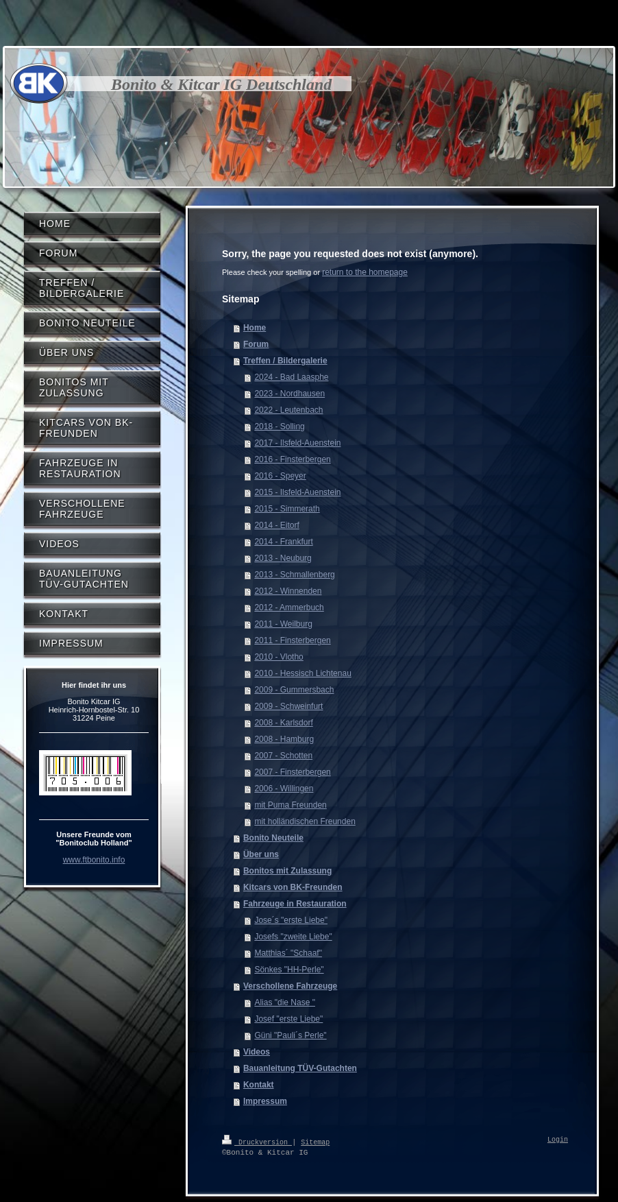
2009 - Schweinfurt (288, 706)
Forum (256, 344)
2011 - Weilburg (283, 624)
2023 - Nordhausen (289, 393)
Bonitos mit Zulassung (287, 871)
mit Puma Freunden (290, 805)
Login (557, 1140)
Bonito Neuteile (273, 838)
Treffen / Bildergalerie (285, 360)
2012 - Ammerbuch (288, 607)
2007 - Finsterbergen (292, 772)
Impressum (265, 1101)
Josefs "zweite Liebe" (293, 936)
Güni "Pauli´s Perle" (290, 1035)
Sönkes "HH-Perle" (288, 969)
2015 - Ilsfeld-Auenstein (297, 492)
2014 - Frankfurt (283, 541)
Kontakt (258, 1085)
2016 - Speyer (280, 476)
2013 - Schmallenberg (294, 574)
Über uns (261, 854)
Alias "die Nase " (284, 1002)
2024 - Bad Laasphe (291, 377)
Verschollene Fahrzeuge (290, 986)
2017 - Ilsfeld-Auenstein (297, 443)
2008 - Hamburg (284, 739)
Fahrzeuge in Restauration (295, 904)
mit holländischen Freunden (304, 821)
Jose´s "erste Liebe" (290, 920)
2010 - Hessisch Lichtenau (302, 673)
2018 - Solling (279, 426)
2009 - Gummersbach (294, 690)
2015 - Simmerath (286, 509)
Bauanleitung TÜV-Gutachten (300, 1068)
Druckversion (257, 1141)
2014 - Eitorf (276, 525)
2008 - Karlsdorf (283, 723)
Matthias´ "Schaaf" (288, 953)
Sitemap (315, 1141)
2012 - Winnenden (287, 591)
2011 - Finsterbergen (292, 640)
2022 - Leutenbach (288, 410)
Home (254, 328)
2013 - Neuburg (282, 558)
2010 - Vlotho (278, 657)
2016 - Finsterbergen (292, 459)
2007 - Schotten (283, 755)
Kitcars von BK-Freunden (293, 887)
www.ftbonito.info (94, 860)
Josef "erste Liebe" (288, 1019)
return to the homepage (365, 272)
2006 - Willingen (283, 788)
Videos (256, 1052)
